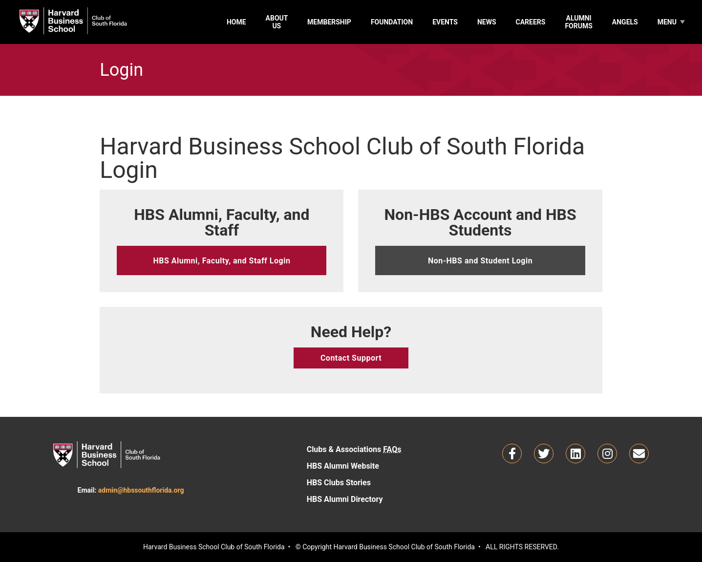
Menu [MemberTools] (667, 22)
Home (236, 22)
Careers (531, 22)
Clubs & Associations (354, 449)
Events (445, 22)
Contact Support (351, 358)
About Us (277, 22)
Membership (329, 22)
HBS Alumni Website (377, 465)
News (486, 22)
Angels (625, 22)
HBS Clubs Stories (377, 481)
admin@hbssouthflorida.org (141, 490)
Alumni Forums (578, 22)
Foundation (392, 22)
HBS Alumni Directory (377, 498)
